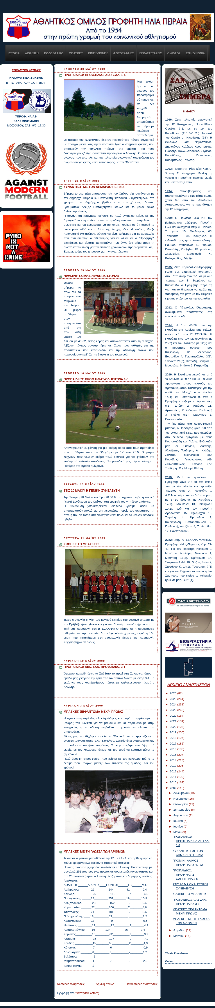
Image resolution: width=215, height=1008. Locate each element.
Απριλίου (179, 930)
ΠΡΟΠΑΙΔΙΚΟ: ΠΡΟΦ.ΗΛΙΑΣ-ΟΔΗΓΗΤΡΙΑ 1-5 (96, 379)
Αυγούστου (181, 815)
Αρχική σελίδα (105, 984)
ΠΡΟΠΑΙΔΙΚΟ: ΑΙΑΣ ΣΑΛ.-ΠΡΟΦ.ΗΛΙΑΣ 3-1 (94, 667)
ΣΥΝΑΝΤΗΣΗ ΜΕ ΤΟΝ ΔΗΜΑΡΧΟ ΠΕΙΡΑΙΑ (94, 187)
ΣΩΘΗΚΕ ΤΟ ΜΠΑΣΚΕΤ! (81, 544)
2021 (173, 721)
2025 (173, 699)
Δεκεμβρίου (181, 793)
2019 (173, 732)
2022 (173, 715)
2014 (173, 760)
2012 (173, 771)
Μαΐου (177, 832)
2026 (173, 693)
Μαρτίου (179, 936)
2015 (173, 754)
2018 (173, 737)
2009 (173, 788)
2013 (173, 765)
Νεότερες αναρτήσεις (71, 984)
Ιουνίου (178, 826)
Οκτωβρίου (181, 804)
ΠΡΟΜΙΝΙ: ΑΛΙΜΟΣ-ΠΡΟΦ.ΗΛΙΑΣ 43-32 (91, 276)
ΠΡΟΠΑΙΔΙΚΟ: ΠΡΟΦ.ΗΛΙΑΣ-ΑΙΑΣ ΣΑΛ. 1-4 (94, 75)
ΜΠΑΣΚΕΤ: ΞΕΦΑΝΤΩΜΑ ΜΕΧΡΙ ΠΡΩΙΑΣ (93, 711)
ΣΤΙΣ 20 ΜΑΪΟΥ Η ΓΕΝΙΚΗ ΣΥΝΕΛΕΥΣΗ (92, 490)
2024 (173, 704)
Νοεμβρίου (180, 798)
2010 (173, 782)
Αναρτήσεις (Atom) (87, 993)
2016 (173, 749)
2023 (173, 710)
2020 (173, 727)
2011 (173, 777)
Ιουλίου (178, 820)
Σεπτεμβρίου (182, 809)
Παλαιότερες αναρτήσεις (142, 984)
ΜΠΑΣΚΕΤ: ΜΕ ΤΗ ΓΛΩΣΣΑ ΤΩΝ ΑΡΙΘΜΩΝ (94, 851)
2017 (173, 743)
